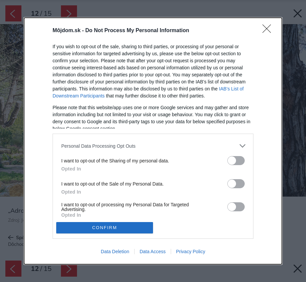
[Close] (268, 30)
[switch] (236, 160)
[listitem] (153, 145)
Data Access (153, 251)
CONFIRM (104, 227)
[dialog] (153, 141)
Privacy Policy (190, 251)
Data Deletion (115, 251)
